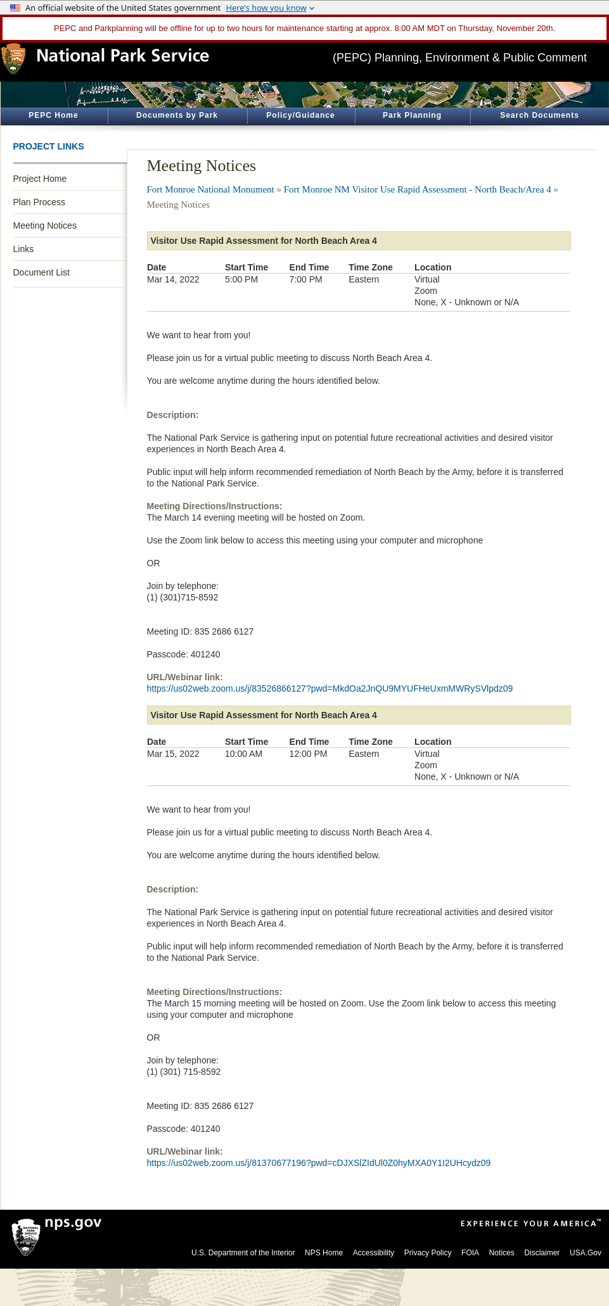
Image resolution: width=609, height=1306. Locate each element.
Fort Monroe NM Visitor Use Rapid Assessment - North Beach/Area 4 (417, 189)
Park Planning (412, 115)
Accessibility (373, 1252)
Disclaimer (542, 1252)
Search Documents (539, 115)
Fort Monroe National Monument (210, 189)
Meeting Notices (45, 225)
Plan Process (39, 202)
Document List (41, 272)
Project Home (40, 179)
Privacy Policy (428, 1252)
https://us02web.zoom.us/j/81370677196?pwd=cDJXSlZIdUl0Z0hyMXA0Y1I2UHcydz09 (319, 1163)
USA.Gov (585, 1252)
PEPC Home (53, 115)
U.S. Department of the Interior (243, 1252)
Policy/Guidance (300, 115)
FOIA (470, 1252)
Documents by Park (177, 115)
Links (23, 249)
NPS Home (324, 1252)
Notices (502, 1252)
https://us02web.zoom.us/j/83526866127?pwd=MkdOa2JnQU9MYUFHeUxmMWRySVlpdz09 (330, 688)
